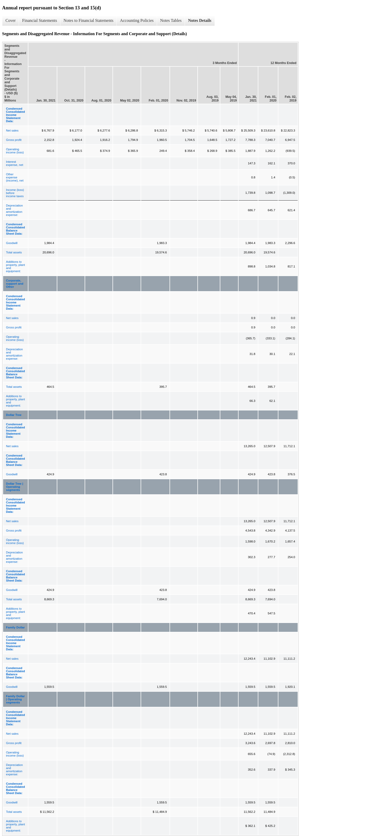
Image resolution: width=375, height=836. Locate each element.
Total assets (14, 252)
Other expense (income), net (14, 177)
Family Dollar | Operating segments (15, 699)
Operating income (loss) (15, 151)
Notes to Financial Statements (89, 20)
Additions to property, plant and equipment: (15, 266)
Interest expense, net (14, 163)
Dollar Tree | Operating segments (14, 486)
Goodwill (11, 243)
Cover (10, 20)
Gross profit (13, 139)
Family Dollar (15, 627)
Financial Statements (39, 20)
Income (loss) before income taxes (15, 193)
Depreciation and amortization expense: (14, 210)
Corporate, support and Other (14, 283)
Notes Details (199, 20)
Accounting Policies (136, 20)
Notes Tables (171, 20)
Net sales (12, 130)
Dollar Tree (13, 414)
